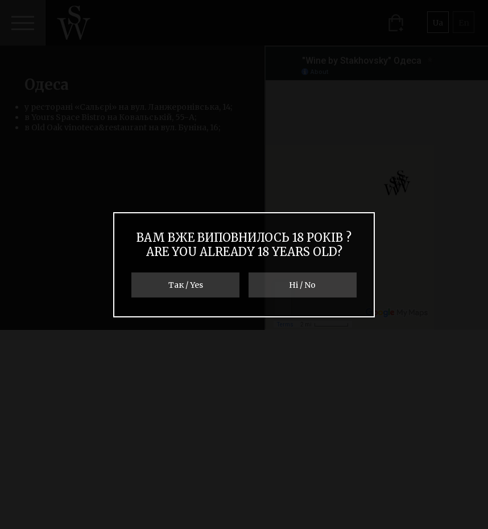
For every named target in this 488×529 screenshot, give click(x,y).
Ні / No (302, 285)
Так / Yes (185, 285)
